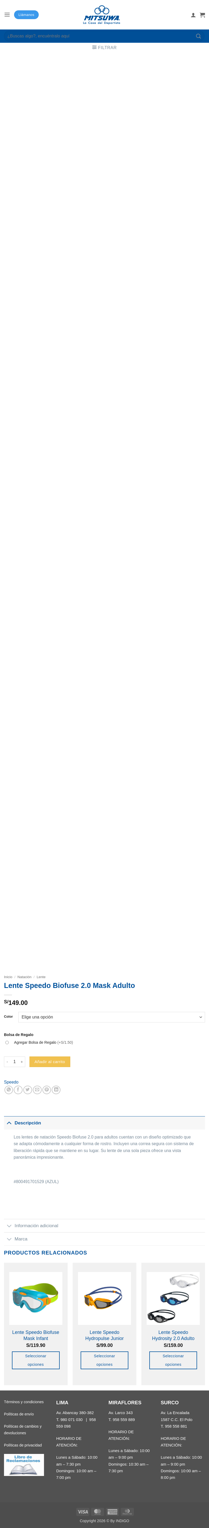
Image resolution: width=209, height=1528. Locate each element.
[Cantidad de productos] (14, 1061)
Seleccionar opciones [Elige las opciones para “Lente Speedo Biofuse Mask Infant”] (35, 1360)
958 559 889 (124, 1419)
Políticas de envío (19, 1414)
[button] (7, 14)
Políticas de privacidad (23, 1445)
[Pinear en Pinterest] (46, 1090)
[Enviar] (198, 36)
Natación (25, 977)
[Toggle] (9, 1122)
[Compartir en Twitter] (27, 1090)
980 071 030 (71, 1419)
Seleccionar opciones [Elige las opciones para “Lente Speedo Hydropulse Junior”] (104, 1360)
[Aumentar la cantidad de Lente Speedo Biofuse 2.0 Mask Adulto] (22, 1061)
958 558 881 (176, 1426)
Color (8, 1016)
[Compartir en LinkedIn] (56, 1090)
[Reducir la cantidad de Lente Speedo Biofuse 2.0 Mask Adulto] (7, 1061)
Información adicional (31, 1226)
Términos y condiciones (24, 1402)
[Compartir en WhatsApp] (9, 1090)
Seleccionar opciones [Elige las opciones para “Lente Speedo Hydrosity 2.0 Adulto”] (173, 1360)
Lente (41, 977)
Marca (15, 1239)
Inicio (8, 977)
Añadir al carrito (49, 1061)
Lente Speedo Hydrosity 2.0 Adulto (173, 1335)
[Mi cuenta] (193, 15)
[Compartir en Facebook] (18, 1090)
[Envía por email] (37, 1090)
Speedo (11, 1082)
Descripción (22, 1122)
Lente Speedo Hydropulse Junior (104, 1335)
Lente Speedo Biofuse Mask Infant (35, 1335)
